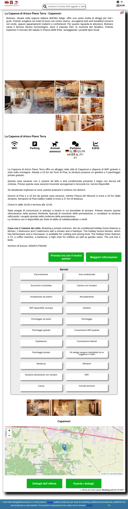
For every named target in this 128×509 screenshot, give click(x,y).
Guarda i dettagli (83, 483)
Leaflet (103, 474)
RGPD (89, 505)
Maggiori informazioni (103, 257)
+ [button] (9, 430)
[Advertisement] (64, 56)
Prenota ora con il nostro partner (66, 257)
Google (50, 502)
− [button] (9, 435)
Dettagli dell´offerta (44, 483)
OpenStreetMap (116, 474)
